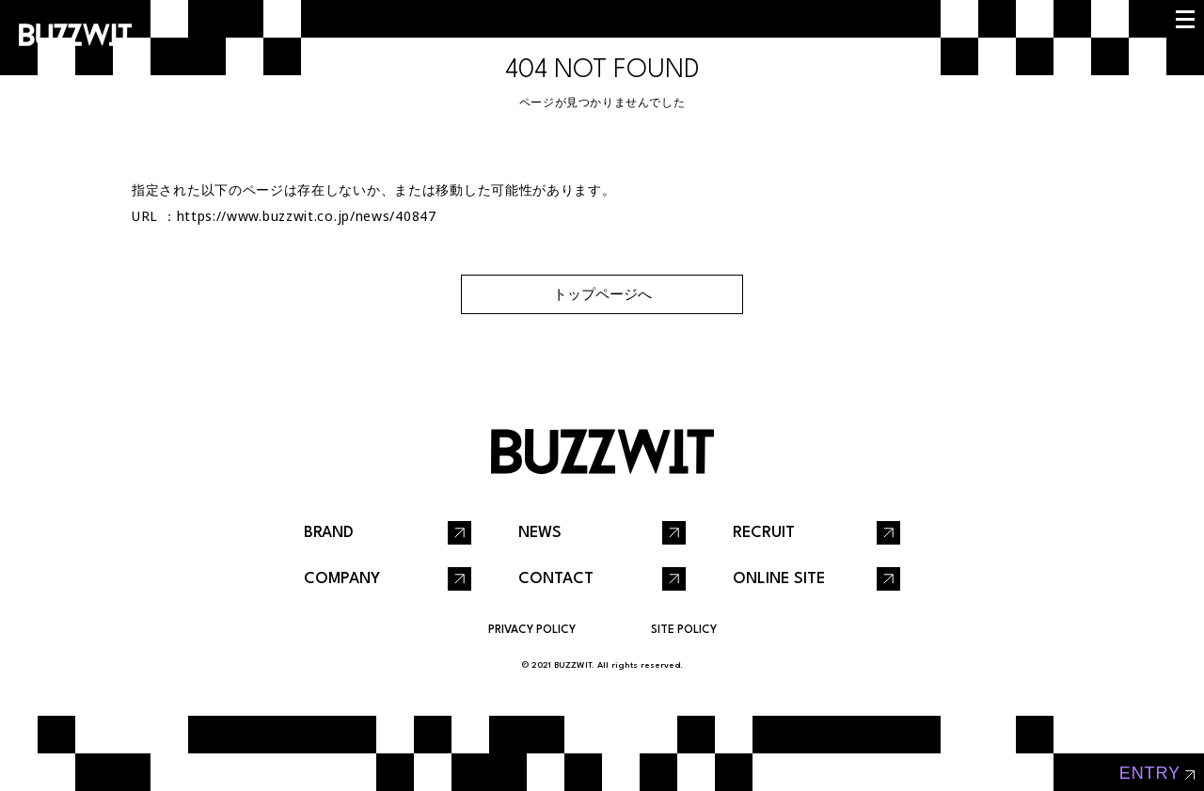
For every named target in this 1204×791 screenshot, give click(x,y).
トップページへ (602, 294)
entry (1149, 773)
